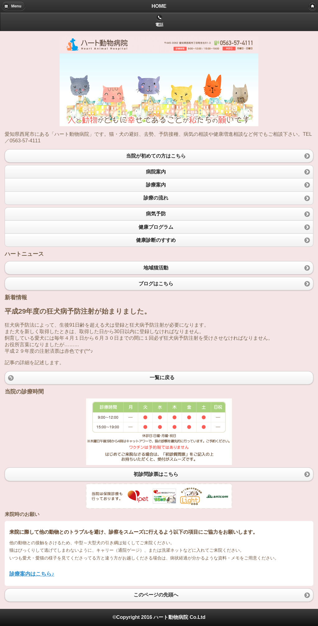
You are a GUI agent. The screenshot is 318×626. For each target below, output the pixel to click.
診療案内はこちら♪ (31, 574)
